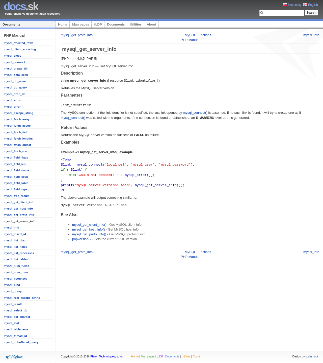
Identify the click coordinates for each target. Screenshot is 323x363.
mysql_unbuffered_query (21, 342)
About (151, 24)
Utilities (136, 24)
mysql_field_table (16, 183)
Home (62, 24)
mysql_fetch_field (16, 132)
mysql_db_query (15, 87)
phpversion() (81, 236)
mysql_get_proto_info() (89, 231)
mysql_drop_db (14, 94)
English (310, 5)
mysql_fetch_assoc (17, 125)
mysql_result (13, 304)
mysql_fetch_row (16, 151)
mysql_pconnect (15, 278)
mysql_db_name (15, 81)
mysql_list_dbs (14, 240)
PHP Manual (190, 40)
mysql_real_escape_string (22, 297)
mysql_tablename (16, 329)
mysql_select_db (15, 310)
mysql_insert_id (15, 234)
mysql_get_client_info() (89, 222)
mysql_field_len (14, 164)
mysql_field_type (15, 189)
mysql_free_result (16, 195)
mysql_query (13, 291)
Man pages (80, 24)
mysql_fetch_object (17, 144)
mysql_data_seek (16, 74)
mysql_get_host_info (18, 208)
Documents (11, 24)
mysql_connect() (195, 112)
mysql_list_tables (16, 259)
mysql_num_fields (16, 265)
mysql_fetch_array (17, 119)
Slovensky (292, 5)
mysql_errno (12, 100)
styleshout (311, 356)
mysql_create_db (16, 68)
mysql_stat (11, 323)
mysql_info (11, 227)
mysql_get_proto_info (19, 214)
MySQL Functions (198, 35)
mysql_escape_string (18, 113)
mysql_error (12, 106)
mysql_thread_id (15, 335)
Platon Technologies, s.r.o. (106, 356)
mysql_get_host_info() (88, 227)
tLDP (98, 24)
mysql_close (12, 55)
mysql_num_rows (16, 272)
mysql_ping (12, 284)
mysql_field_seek (16, 176)
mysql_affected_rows (18, 42)
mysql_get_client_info (19, 202)
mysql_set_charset (17, 316)
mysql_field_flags (16, 157)
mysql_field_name (16, 170)
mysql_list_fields (15, 246)
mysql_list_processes (19, 253)
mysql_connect (14, 62)
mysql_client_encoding (20, 49)
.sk (21, 6)
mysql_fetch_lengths (18, 138)
